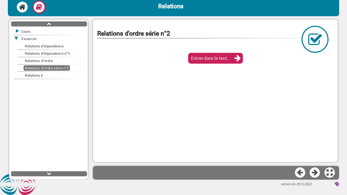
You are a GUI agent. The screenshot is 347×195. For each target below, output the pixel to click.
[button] (215, 58)
